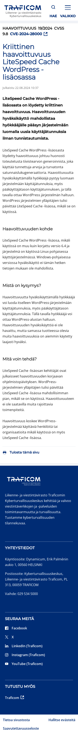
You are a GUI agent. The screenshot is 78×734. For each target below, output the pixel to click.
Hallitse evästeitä (61, 720)
